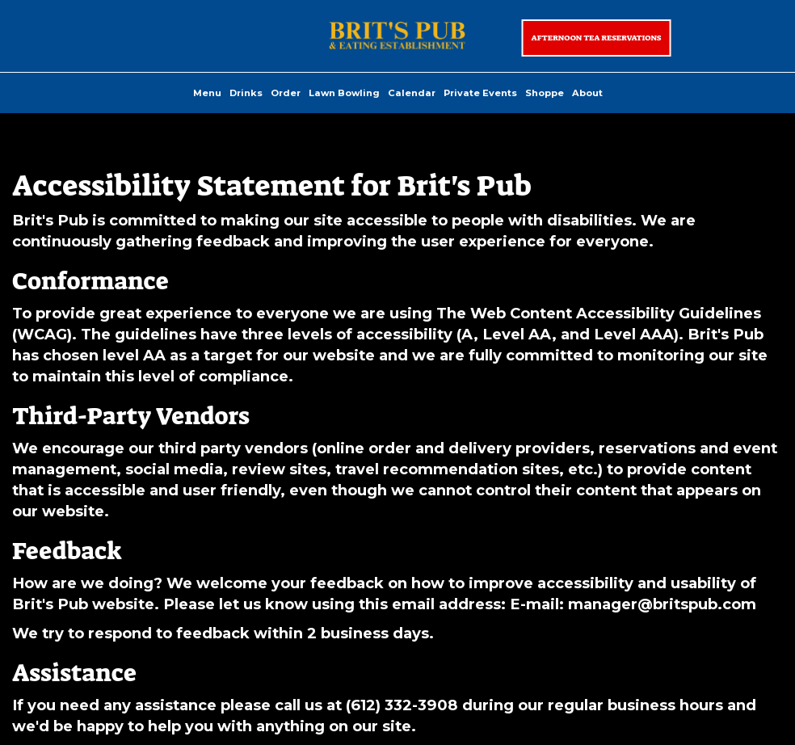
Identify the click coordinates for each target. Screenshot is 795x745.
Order (286, 93)
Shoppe (544, 93)
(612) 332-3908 (402, 705)
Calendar (411, 93)
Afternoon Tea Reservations (597, 37)
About (587, 93)
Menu (207, 93)
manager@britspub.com (662, 604)
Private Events (480, 93)
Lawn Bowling (344, 93)
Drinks (246, 93)
